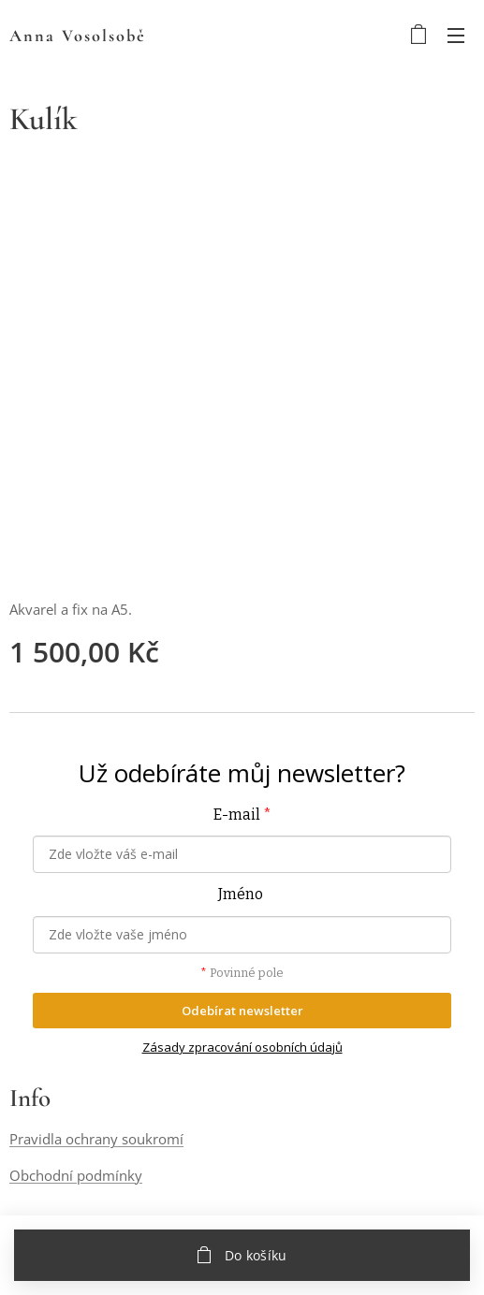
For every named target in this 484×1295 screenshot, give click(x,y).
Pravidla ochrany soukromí (96, 1139)
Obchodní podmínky (75, 1175)
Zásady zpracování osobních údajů (242, 1047)
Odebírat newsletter (242, 1010)
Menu (455, 35)
